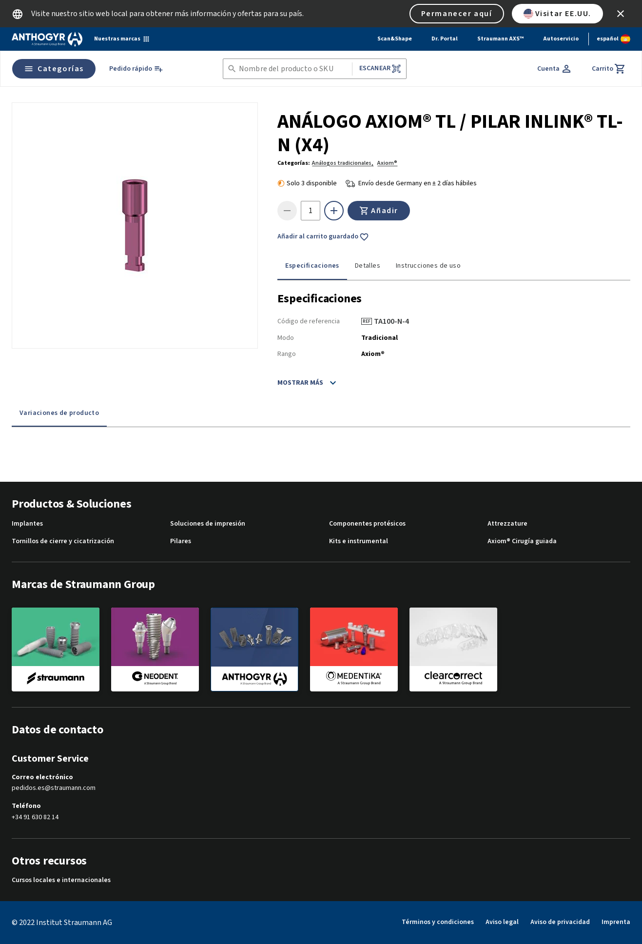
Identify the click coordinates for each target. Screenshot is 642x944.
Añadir (378, 210)
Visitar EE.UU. (557, 13)
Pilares (180, 541)
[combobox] (293, 69)
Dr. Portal (444, 39)
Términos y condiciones (438, 922)
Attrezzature (507, 524)
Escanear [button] (380, 68)
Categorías (54, 68)
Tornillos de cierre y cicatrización (63, 541)
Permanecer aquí (456, 13)
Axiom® (387, 163)
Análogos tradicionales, (342, 163)
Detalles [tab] (367, 266)
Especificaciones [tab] (312, 266)
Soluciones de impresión (207, 524)
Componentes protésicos (367, 524)
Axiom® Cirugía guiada (522, 541)
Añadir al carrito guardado (323, 237)
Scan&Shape (394, 39)
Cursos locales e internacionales (61, 880)
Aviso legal (502, 922)
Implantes (27, 524)
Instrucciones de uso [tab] (428, 266)
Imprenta (616, 922)
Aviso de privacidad (560, 922)
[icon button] (620, 13)
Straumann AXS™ (500, 39)
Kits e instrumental (358, 541)
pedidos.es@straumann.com (54, 788)
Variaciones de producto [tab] (59, 413)
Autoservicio (561, 39)
